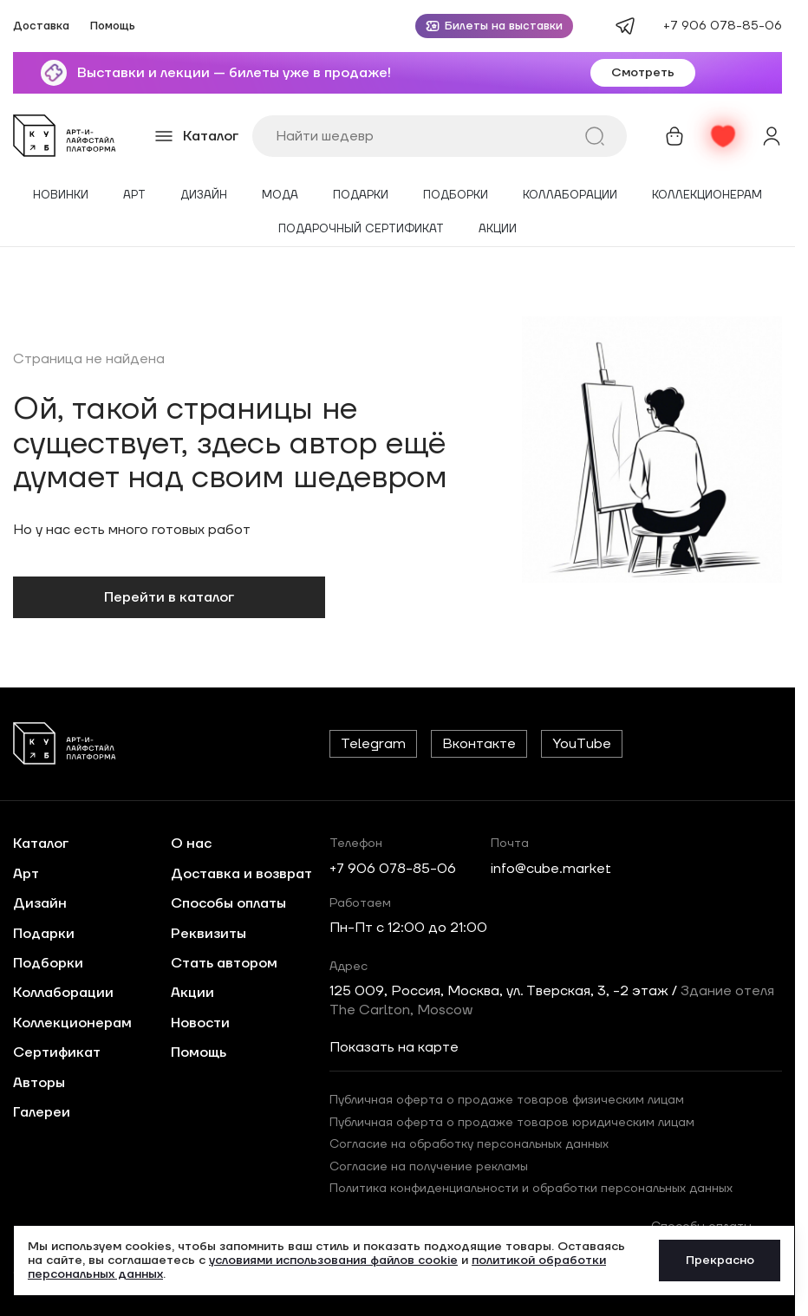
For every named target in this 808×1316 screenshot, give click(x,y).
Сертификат (57, 1052)
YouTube (581, 743)
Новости (200, 1023)
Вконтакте (479, 743)
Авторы (39, 1083)
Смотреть (642, 73)
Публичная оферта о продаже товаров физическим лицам (506, 1100)
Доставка (41, 26)
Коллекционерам (707, 195)
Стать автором (224, 963)
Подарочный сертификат (361, 229)
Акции (498, 229)
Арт (134, 195)
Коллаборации (570, 195)
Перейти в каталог (169, 597)
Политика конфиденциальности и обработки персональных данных (531, 1188)
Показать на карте (394, 1047)
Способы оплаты (228, 903)
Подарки (360, 195)
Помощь (112, 26)
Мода (280, 195)
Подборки (455, 195)
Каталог (40, 843)
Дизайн (203, 195)
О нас (191, 843)
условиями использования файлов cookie (333, 1260)
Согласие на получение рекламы (428, 1167)
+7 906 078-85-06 (722, 26)
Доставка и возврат (241, 874)
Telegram (373, 743)
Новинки (60, 195)
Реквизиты (208, 933)
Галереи (41, 1112)
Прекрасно (720, 1260)
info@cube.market (551, 868)
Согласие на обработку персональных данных (469, 1144)
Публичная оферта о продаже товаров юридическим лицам (511, 1122)
